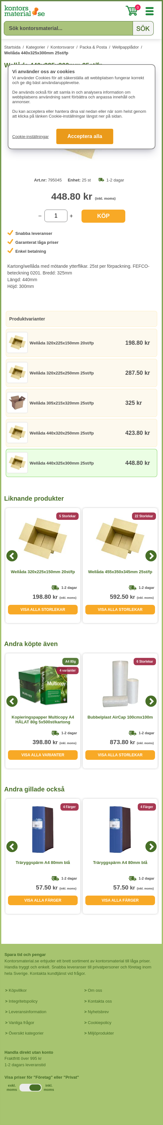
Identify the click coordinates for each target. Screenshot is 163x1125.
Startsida (12, 47)
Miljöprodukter (101, 1033)
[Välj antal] (55, 216)
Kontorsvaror (62, 47)
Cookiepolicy (100, 1022)
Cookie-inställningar (30, 136)
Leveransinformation (27, 1011)
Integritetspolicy (23, 1001)
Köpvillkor (18, 990)
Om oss (95, 990)
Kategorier (35, 47)
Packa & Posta (93, 47)
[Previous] (12, 555)
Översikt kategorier (26, 1033)
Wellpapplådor (126, 47)
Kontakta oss (100, 1001)
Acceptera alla (84, 136)
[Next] (151, 555)
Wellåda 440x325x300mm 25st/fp (36, 52)
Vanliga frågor (21, 1022)
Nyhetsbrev (98, 1011)
